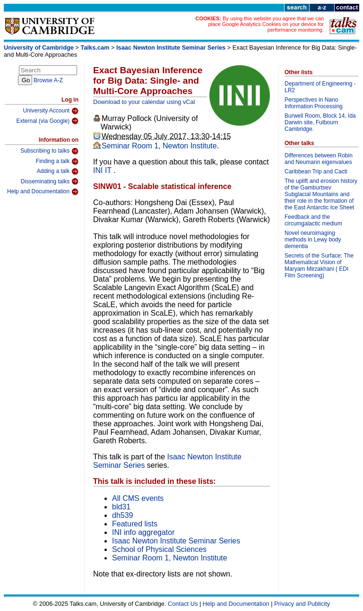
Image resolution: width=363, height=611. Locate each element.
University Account (50, 111)
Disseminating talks (49, 181)
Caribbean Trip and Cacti (316, 171)
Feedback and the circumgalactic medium (313, 220)
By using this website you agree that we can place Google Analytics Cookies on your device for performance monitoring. (266, 24)
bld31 (121, 507)
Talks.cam (95, 47)
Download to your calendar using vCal (144, 101)
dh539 (122, 515)
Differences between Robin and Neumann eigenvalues (319, 158)
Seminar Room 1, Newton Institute (159, 146)
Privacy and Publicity (302, 603)
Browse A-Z (48, 80)
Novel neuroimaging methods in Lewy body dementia (313, 240)
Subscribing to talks (49, 151)
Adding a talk (57, 171)
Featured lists (134, 524)
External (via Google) (47, 121)
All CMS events (138, 498)
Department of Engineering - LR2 (320, 87)
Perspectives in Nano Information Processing (314, 103)
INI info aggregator (143, 532)
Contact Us (183, 603)
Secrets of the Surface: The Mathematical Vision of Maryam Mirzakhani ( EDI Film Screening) (319, 265)
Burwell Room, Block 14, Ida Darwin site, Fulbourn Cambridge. (320, 122)
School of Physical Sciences (159, 549)
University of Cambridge (39, 47)
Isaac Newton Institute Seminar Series (170, 47)
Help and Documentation (42, 192)
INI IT (103, 170)
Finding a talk (57, 161)
